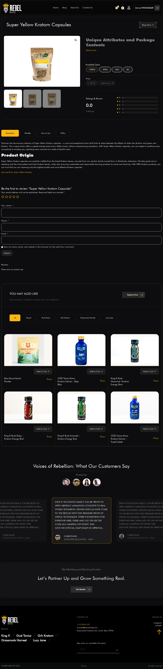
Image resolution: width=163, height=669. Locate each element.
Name (5, 221)
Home (55, 7)
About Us (75, 7)
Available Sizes (93, 65)
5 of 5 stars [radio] (17, 196)
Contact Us (88, 7)
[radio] (92, 69)
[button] (75, 40)
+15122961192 (83, 624)
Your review (7, 206)
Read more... (92, 50)
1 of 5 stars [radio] (2, 196)
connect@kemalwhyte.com (87, 627)
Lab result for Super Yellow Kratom (16, 172)
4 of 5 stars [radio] (13, 196)
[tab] (10, 133)
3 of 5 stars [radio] (10, 196)
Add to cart (105, 83)
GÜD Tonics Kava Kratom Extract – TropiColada (119, 438)
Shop (64, 7)
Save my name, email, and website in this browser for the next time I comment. (39, 247)
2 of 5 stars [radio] (6, 196)
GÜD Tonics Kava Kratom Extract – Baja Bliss (68, 381)
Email (4, 234)
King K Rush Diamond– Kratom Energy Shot (120, 381)
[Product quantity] (91, 83)
